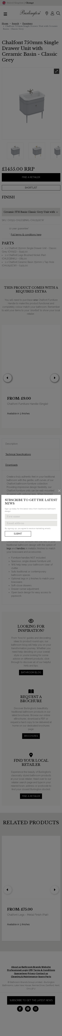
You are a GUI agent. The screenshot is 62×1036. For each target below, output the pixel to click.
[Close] (59, 491)
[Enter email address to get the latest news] (31, 523)
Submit (18, 533)
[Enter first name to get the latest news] (31, 516)
